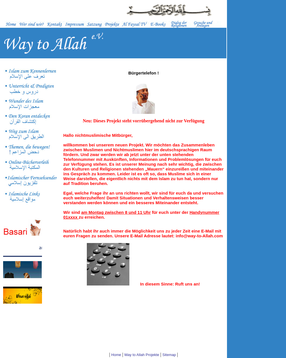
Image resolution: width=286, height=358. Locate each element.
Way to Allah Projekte (141, 355)
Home (116, 355)
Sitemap (169, 355)
